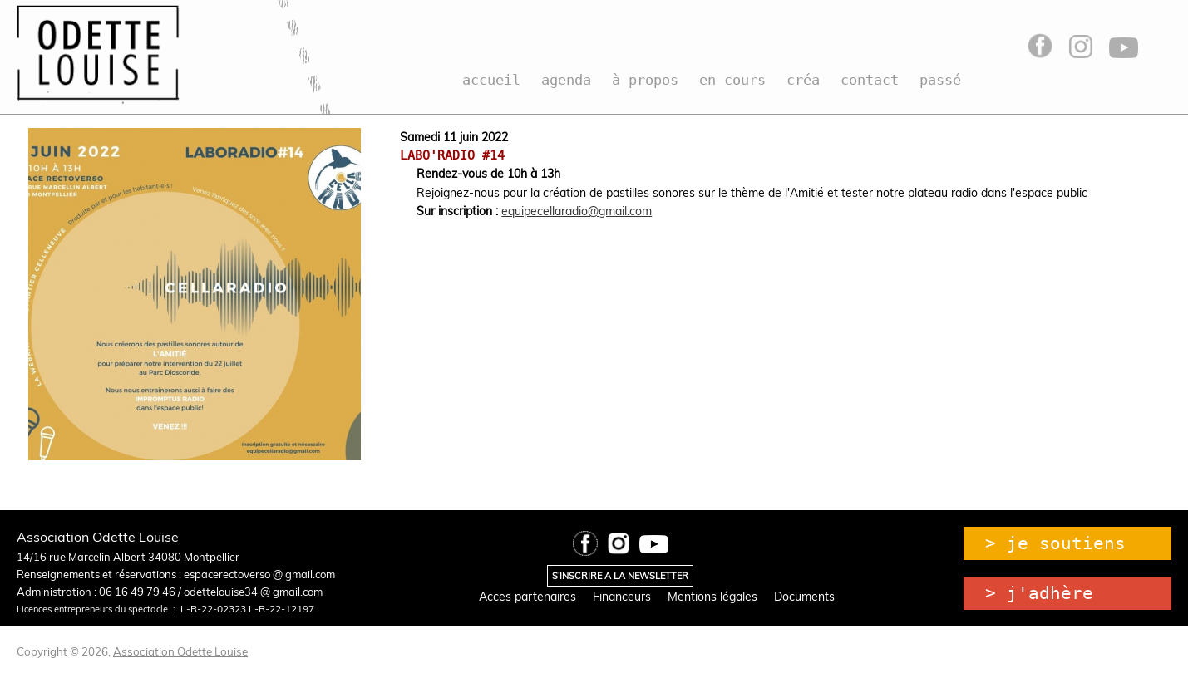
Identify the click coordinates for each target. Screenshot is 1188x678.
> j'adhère (1039, 593)
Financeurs (622, 596)
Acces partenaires (527, 596)
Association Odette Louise (180, 651)
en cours (732, 79)
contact (869, 79)
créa (803, 79)
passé (940, 79)
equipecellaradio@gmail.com (576, 211)
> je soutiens (1055, 543)
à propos (645, 79)
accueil (491, 79)
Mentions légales (712, 596)
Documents (804, 596)
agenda (566, 79)
